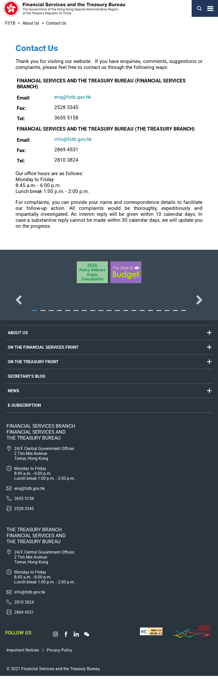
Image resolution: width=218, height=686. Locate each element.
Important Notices (22, 660)
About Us (30, 23)
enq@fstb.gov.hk (72, 97)
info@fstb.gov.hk (73, 139)
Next (197, 305)
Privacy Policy (59, 660)
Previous (21, 305)
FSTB (10, 23)
